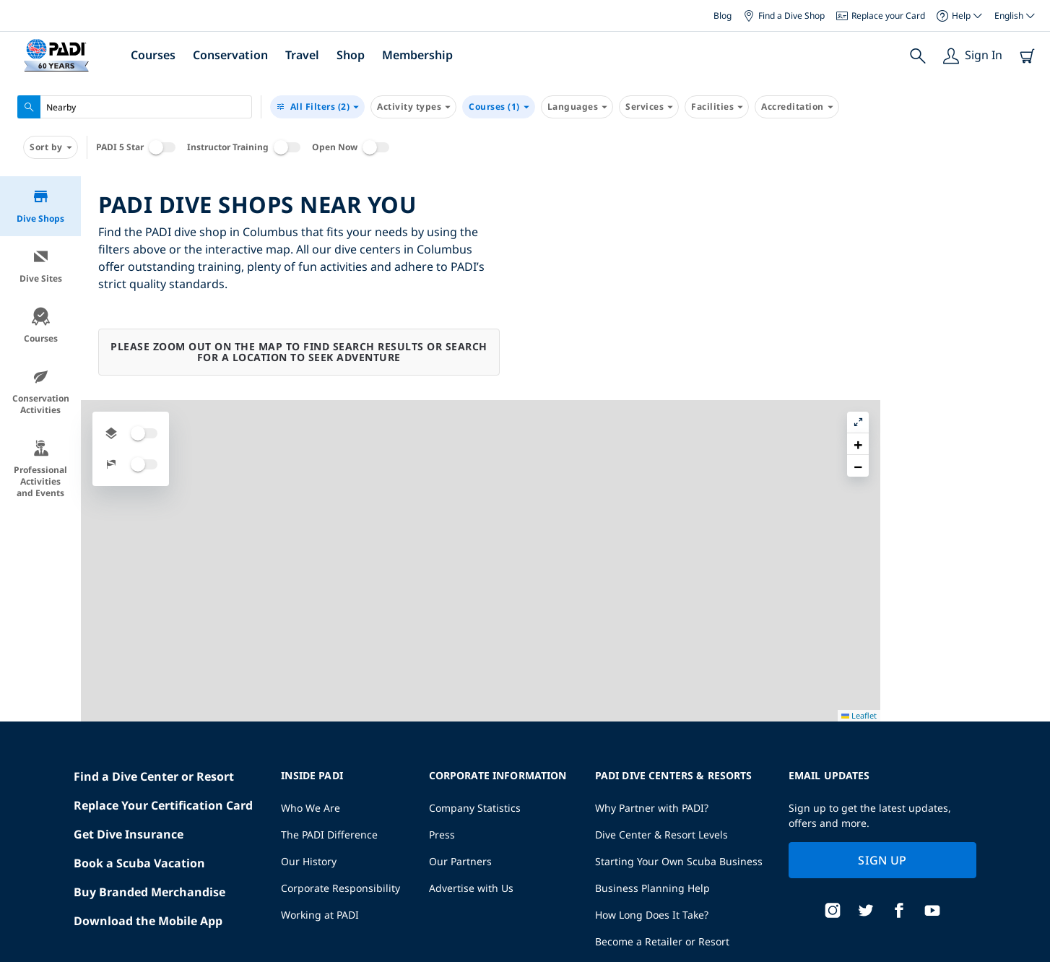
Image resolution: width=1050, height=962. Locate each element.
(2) (317, 106)
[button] (1027, 220)
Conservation (230, 55)
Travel (302, 55)
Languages (577, 106)
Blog (722, 15)
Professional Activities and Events (40, 469)
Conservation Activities (40, 392)
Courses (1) (499, 106)
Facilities (716, 106)
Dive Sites (40, 266)
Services (648, 106)
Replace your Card (880, 15)
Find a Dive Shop (784, 15)
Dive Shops (40, 206)
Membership (417, 55)
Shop (351, 55)
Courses (153, 55)
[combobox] (134, 106)
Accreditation (797, 106)
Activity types (413, 106)
